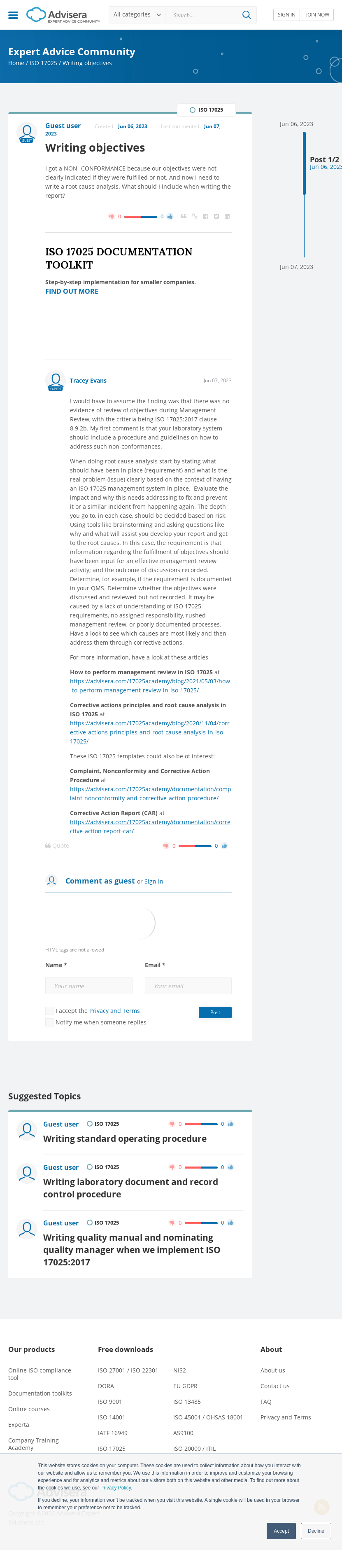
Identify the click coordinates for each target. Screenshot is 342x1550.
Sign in (153, 881)
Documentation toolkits (40, 1393)
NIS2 (179, 1370)
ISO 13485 (187, 1401)
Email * (155, 965)
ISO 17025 (43, 63)
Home (16, 63)
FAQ (266, 1401)
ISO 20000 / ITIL (194, 1448)
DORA (106, 1386)
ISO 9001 (110, 1401)
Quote (57, 845)
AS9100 (183, 1433)
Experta (18, 1424)
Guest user (61, 1124)
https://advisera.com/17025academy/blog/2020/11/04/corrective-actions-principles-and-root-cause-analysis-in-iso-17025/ (150, 732)
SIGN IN (286, 14)
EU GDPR (185, 1386)
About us (273, 1370)
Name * (56, 965)
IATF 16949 (113, 1433)
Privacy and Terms (114, 1011)
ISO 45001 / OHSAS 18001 (208, 1417)
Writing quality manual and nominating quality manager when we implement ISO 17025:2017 (132, 1249)
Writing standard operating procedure (125, 1138)
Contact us (275, 1386)
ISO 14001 (112, 1417)
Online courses (29, 1409)
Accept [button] (281, 1531)
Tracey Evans (88, 380)
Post (215, 1012)
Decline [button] (316, 1531)
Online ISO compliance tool (39, 1374)
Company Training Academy (33, 1444)
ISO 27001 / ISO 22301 (128, 1370)
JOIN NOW (317, 14)
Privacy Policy (115, 1488)
